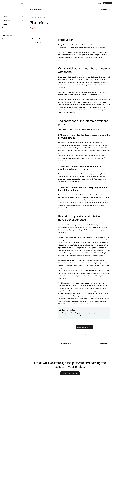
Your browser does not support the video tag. (5, 3)
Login (92, 3)
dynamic (66, 112)
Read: (64, 313)
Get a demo (107, 3)
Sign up (98, 3)
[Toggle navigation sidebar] (22, 3)
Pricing (85, 3)
